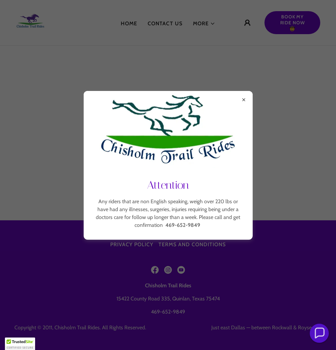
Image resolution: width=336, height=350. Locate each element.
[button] (319, 333)
